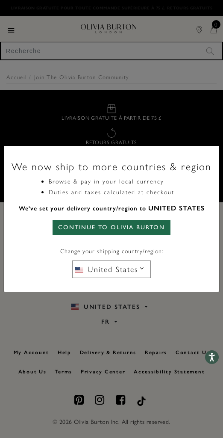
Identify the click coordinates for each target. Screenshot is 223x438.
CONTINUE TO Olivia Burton (111, 227)
